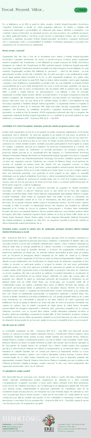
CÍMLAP (81, 10)
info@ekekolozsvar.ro (14, 426)
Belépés (87, 415)
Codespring (70, 431)
